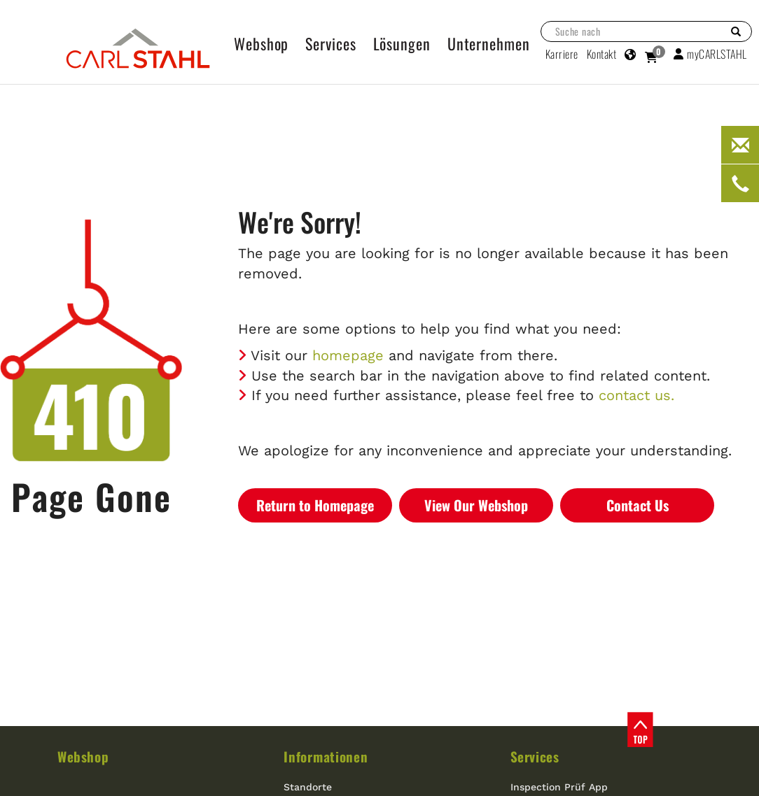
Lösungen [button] (402, 43)
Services (534, 756)
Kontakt (602, 53)
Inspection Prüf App (559, 787)
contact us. (636, 395)
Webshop (83, 756)
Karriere (561, 53)
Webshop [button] (261, 43)
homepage (348, 355)
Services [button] (330, 43)
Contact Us (637, 505)
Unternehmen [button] (488, 43)
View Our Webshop (476, 505)
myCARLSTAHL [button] (710, 53)
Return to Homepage (315, 505)
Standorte (308, 787)
